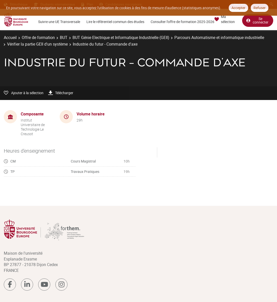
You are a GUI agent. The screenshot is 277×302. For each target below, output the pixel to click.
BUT (63, 37)
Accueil (10, 37)
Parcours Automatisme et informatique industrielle (219, 37)
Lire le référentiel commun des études (115, 21)
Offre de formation (38, 37)
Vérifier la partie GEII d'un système (37, 44)
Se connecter (257, 20)
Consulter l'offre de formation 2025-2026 (182, 21)
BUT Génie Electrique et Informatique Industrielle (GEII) (121, 37)
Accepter (238, 7)
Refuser (259, 7)
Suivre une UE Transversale (59, 21)
